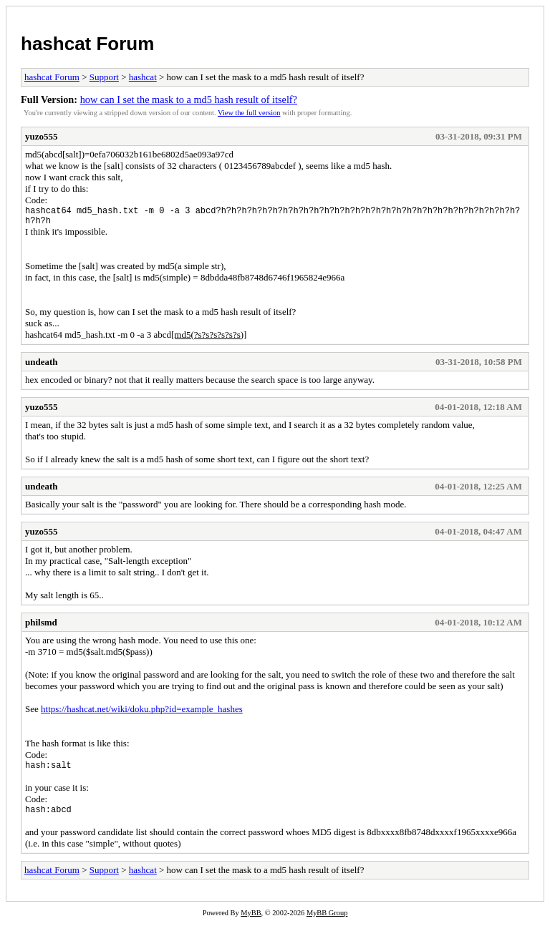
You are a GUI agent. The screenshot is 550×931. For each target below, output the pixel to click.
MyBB (251, 921)
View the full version (249, 113)
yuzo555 (41, 136)
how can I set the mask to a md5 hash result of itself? (188, 99)
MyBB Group (327, 921)
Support (104, 77)
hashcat (143, 77)
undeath (41, 366)
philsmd (41, 626)
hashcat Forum (87, 43)
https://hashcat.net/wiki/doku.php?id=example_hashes (142, 713)
